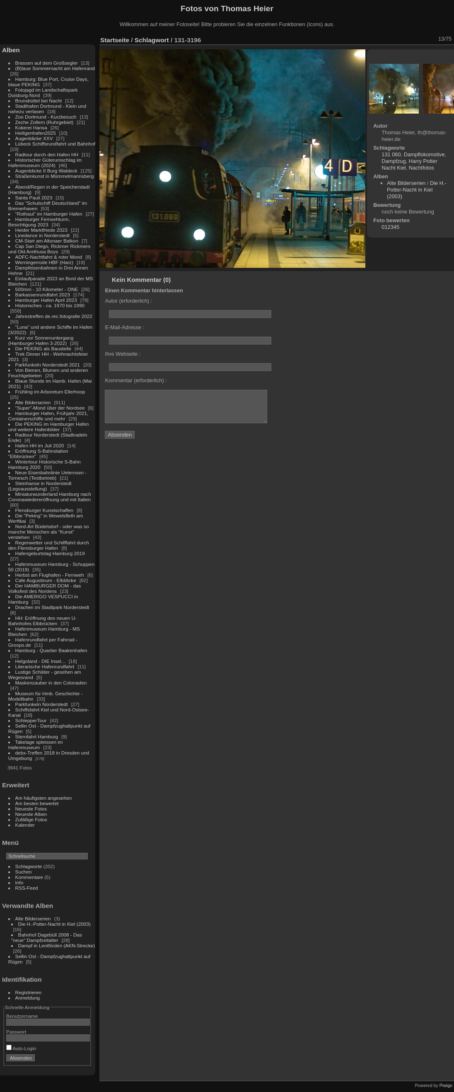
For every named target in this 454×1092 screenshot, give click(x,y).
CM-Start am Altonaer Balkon (46, 240)
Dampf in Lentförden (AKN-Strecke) (56, 945)
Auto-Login (21, 1048)
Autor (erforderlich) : (128, 301)
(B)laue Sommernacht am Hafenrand (55, 68)
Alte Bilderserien (33, 402)
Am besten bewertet (37, 803)
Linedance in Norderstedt (42, 235)
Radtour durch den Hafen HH (46, 154)
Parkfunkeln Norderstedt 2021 (47, 364)
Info (19, 882)
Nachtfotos (421, 168)
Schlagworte (28, 866)
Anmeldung (27, 997)
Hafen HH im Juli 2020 (39, 445)
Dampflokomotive (424, 154)
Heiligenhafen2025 (35, 133)
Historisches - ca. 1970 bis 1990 (50, 305)
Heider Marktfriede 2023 (41, 230)
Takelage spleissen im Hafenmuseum (35, 744)
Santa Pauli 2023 (34, 197)
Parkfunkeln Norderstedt (41, 704)
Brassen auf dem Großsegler (46, 63)
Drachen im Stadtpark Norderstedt (52, 607)
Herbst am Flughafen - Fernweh (50, 575)
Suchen (23, 871)
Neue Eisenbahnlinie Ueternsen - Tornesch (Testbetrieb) (47, 475)
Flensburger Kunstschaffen (44, 510)
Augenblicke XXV (34, 138)
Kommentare (29, 877)
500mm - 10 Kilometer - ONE (46, 289)
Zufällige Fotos (31, 819)
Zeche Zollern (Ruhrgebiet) (44, 122)
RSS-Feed (26, 888)
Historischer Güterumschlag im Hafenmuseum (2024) (45, 162)
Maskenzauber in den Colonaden (51, 682)
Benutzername (22, 1016)
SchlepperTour (31, 720)
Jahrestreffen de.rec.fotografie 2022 (53, 316)
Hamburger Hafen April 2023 (46, 300)
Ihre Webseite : (122, 354)
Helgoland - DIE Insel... (40, 661)
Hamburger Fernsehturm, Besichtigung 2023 (39, 221)
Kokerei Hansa (31, 127)
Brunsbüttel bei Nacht (38, 100)
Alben (11, 49)
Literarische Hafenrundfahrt (45, 666)
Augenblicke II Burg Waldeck (46, 170)
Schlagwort (152, 40)
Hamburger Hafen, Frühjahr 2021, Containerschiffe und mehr (48, 415)
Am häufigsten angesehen (43, 798)
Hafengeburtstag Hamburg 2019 (50, 553)
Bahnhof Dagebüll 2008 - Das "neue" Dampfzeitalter (46, 937)
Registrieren (28, 992)
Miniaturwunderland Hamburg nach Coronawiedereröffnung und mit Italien (49, 496)
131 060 (391, 154)
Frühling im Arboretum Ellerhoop (50, 391)
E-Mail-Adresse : (124, 327)
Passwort (16, 1031)
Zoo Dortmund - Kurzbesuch (46, 116)
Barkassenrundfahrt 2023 (42, 294)
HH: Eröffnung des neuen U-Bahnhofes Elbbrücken (42, 620)
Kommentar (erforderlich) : (136, 380)
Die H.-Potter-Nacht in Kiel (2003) (54, 924)
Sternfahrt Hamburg (36, 736)
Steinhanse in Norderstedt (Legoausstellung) (40, 485)
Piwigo (446, 1085)
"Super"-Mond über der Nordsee (50, 407)
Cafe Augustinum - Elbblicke (45, 580)
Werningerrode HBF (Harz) (44, 262)
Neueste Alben (31, 814)
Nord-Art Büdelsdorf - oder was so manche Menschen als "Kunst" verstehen (48, 532)
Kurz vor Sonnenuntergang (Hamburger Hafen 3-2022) (40, 340)
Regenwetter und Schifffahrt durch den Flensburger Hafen (48, 545)
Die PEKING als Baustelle (43, 348)
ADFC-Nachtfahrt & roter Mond (48, 257)
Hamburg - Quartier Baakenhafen (51, 650)
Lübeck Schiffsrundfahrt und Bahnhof (55, 143)
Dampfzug (394, 161)
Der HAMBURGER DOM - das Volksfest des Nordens (44, 588)
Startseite (114, 40)
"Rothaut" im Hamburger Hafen (48, 213)
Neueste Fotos (31, 808)
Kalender (25, 824)
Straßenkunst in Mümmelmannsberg (54, 176)
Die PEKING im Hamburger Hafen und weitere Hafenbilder (48, 426)
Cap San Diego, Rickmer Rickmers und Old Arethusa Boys (49, 248)
